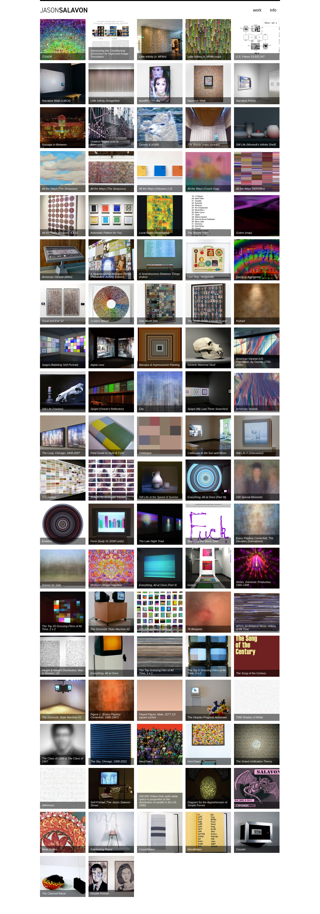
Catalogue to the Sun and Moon (207, 452)
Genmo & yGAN (149, 144)
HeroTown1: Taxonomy (202, 761)
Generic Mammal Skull (201, 364)
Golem (192, 585)
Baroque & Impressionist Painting (159, 364)
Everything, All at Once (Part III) (207, 497)
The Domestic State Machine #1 (61, 717)
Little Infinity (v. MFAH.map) (204, 56)
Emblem (47, 541)
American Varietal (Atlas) (57, 276)
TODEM (47, 56)
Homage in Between (54, 144)
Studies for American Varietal (108, 497)
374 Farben (49, 497)
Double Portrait (99, 893)
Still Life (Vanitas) (52, 408)
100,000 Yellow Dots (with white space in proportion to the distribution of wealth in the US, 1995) (158, 801)
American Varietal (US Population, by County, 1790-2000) (253, 361)
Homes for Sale (51, 585)
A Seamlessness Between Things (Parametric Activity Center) (110, 275)
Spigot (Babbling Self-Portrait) (60, 364)
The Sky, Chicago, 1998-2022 (108, 761)
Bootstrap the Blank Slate (203, 541)
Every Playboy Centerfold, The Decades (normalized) (254, 540)
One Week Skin (148, 320)
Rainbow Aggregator (248, 276)
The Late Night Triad (151, 541)
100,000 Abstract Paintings (155, 629)
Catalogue (145, 452)
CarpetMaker (147, 849)
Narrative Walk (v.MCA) (56, 100)
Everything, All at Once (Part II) (158, 585)
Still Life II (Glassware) (250, 452)
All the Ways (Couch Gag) (203, 188)
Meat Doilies (49, 849)
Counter (241, 849)
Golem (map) (244, 232)
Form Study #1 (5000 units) (107, 541)
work (257, 10)
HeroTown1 (146, 761)
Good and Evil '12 (53, 320)
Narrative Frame (246, 100)
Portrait (240, 320)
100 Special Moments (249, 497)
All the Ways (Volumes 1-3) (155, 188)
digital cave (97, 364)
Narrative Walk (197, 100)
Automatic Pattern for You (106, 232)
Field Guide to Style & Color (107, 452)
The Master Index (198, 232)
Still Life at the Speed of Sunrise (158, 497)
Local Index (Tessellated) (154, 232)
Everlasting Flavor (101, 849)
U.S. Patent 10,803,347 (250, 56)
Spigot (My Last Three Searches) (208, 408)
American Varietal (247, 408)
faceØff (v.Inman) (149, 100)
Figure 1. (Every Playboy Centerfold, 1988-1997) (105, 716)
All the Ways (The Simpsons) (60, 188)
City (141, 408)
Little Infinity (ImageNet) (105, 100)
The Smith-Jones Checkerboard (207, 320)
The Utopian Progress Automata (207, 717)
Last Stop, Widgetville (201, 276)
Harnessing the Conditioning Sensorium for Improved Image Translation (109, 53)
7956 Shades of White (249, 717)
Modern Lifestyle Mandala (106, 585)
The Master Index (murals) (204, 144)
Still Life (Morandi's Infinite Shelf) (256, 144)
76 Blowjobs (195, 629)
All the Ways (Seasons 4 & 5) (60, 232)
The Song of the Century (251, 673)
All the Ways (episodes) (250, 188)
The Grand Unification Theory (254, 761)
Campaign (242, 805)
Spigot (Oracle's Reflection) (107, 408)
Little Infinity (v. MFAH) (152, 56)
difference (48, 805)
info (273, 10)
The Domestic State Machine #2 (110, 629)
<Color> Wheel (99, 320)
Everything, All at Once (104, 673)
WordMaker (195, 849)
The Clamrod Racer (54, 893)
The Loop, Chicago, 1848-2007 (61, 452)
